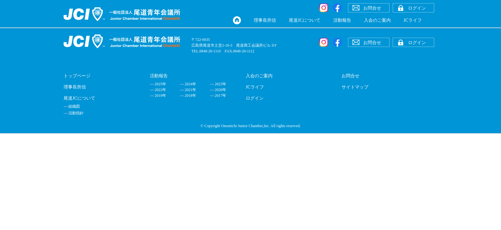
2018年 (190, 95)
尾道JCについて (304, 20)
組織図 (74, 106)
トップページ (77, 75)
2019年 (160, 95)
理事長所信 (265, 20)
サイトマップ (355, 87)
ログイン (255, 98)
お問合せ (350, 75)
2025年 (160, 84)
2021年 (190, 90)
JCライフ (413, 20)
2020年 (220, 90)
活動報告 (342, 20)
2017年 (220, 95)
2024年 (190, 84)
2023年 (220, 84)
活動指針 (76, 113)
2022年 (160, 90)
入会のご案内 (377, 20)
